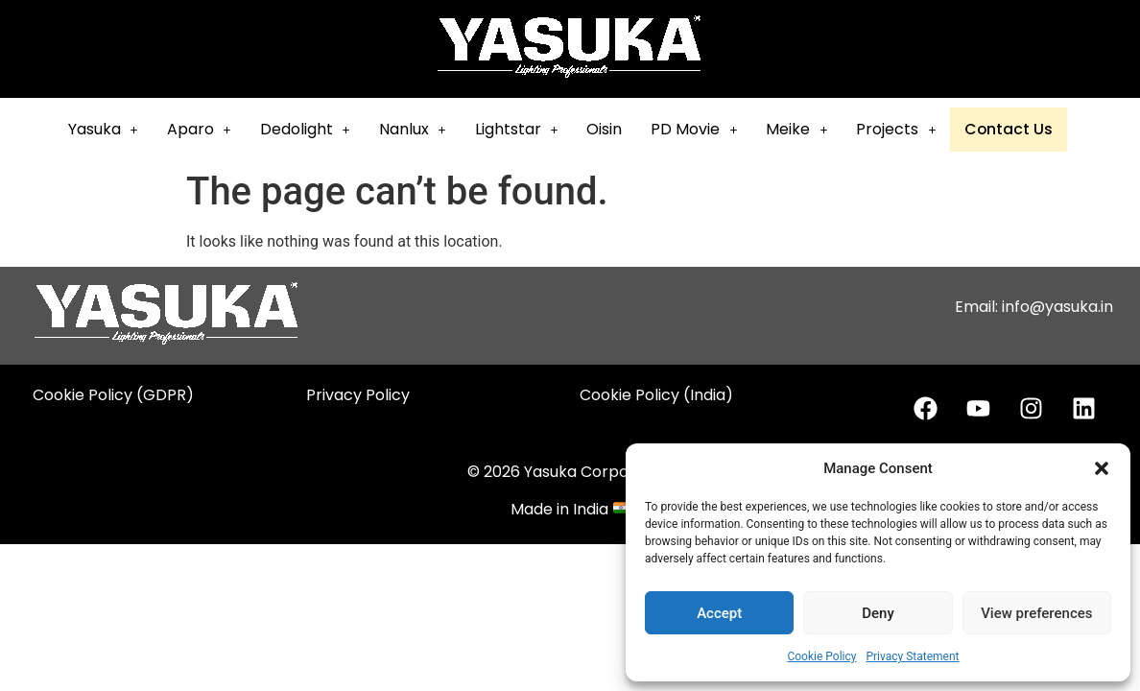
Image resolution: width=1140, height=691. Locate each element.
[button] (1101, 468)
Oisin (615, 129)
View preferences (1036, 613)
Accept (719, 613)
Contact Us (1018, 130)
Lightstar (527, 129)
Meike (808, 129)
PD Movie (705, 129)
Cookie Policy (821, 656)
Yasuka (114, 129)
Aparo (210, 129)
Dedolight (316, 129)
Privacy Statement (912, 656)
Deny (878, 613)
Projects (907, 129)
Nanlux (423, 129)
